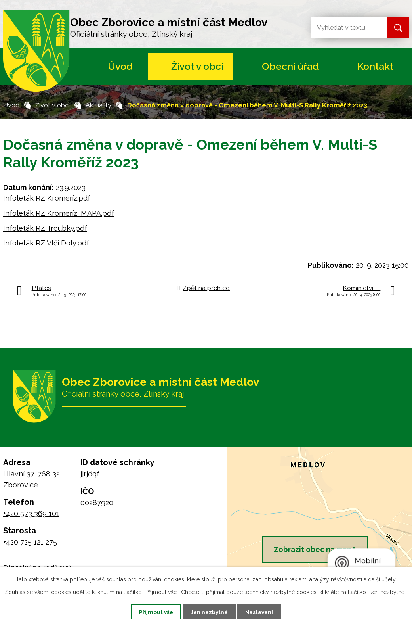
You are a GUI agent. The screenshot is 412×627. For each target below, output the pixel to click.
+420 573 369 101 (31, 513)
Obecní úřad (290, 66)
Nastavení (262, 611)
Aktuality (98, 105)
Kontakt (375, 66)
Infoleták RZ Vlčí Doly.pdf (46, 243)
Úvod (120, 66)
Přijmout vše (152, 611)
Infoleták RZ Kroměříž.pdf (46, 198)
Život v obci (197, 66)
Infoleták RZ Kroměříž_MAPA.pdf (58, 213)
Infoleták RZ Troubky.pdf (45, 228)
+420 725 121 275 (30, 542)
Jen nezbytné (209, 611)
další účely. (382, 579)
